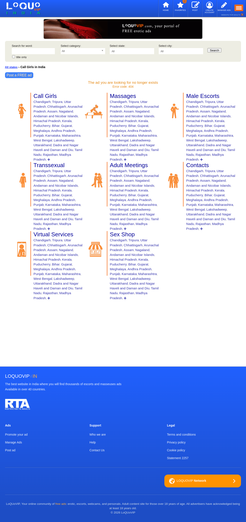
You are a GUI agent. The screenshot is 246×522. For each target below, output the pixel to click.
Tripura (57, 102)
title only (21, 57)
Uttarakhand (43, 145)
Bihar (56, 126)
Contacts (197, 165)
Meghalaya (42, 131)
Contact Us (96, 450)
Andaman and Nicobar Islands (56, 116)
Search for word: (22, 46)
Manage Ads (13, 442)
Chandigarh (42, 102)
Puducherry (42, 126)
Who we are (97, 434)
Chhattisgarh (56, 106)
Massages (123, 96)
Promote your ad (16, 434)
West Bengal (43, 140)
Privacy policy (176, 442)
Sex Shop (122, 234)
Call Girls (45, 96)
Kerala (67, 121)
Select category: (71, 46)
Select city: (165, 46)
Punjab (39, 135)
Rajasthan (50, 154)
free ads (60, 503)
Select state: (117, 46)
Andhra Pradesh (63, 131)
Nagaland (66, 111)
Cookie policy (176, 450)
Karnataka (52, 135)
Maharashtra (71, 135)
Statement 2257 (178, 458)
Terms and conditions (181, 434)
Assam (52, 111)
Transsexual (49, 165)
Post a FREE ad (19, 75)
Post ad (10, 450)
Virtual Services (53, 234)
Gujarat (66, 126)
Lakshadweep (64, 140)
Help (92, 442)
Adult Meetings (129, 165)
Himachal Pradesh (47, 121)
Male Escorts (202, 96)
